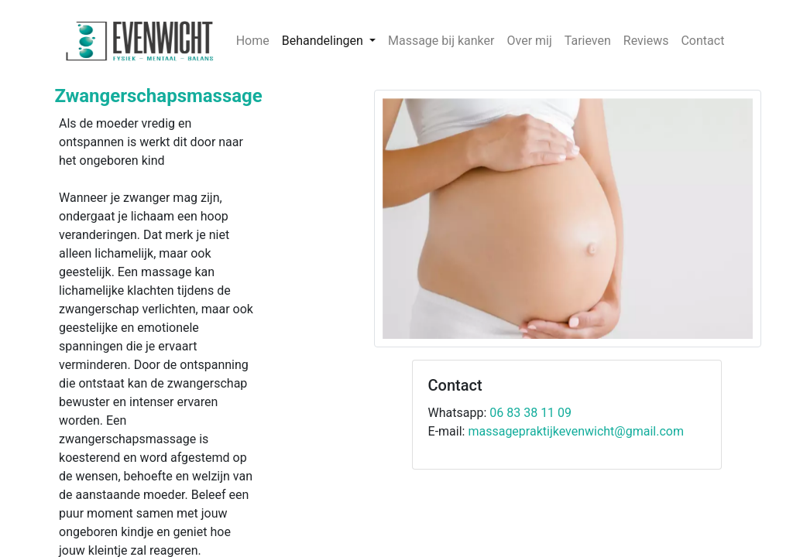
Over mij (528, 40)
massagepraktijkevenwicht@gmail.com (576, 431)
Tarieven (588, 40)
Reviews (646, 40)
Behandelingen (324, 40)
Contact (702, 40)
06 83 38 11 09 (530, 412)
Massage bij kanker (441, 40)
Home (252, 40)
